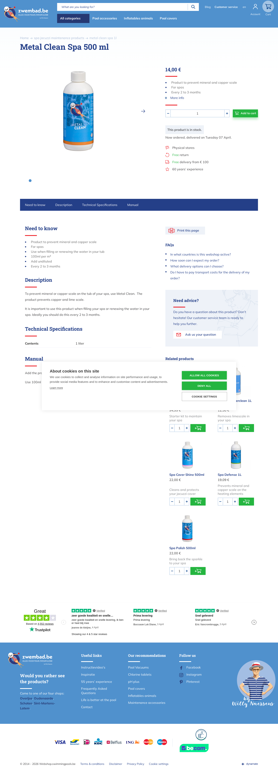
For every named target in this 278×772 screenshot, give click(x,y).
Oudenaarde (43, 698)
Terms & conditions (92, 764)
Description (63, 205)
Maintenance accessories (146, 703)
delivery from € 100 (190, 162)
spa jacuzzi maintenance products (59, 38)
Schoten (26, 703)
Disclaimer (115, 764)
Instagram (194, 674)
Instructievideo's (93, 667)
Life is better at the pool (98, 700)
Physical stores (183, 148)
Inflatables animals (138, 18)
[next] (143, 111)
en (244, 7)
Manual (132, 205)
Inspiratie (88, 674)
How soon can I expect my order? (194, 260)
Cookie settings (159, 764)
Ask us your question (200, 334)
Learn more (56, 387)
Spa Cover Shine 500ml (186, 475)
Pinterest (193, 682)
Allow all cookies (204, 375)
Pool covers (168, 18)
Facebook (193, 667)
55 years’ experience (96, 682)
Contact (87, 707)
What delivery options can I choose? (196, 266)
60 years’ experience (187, 169)
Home (24, 38)
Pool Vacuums (138, 667)
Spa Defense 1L (230, 475)
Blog (208, 7)
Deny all (204, 385)
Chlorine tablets (139, 674)
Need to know (35, 205)
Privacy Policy (135, 764)
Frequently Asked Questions (94, 691)
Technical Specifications (99, 205)
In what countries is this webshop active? (200, 254)
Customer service (226, 7)
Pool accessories (104, 18)
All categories (70, 18)
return (180, 155)
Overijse (26, 698)
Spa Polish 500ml (182, 548)
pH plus (133, 682)
